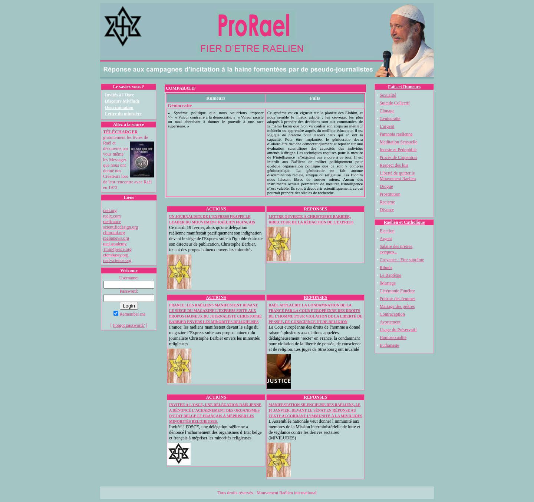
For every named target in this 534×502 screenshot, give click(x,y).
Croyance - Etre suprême (402, 259)
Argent (386, 238)
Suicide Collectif (395, 103)
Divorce (387, 209)
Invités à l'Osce (119, 94)
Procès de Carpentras (398, 157)
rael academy (115, 243)
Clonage (387, 110)
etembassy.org (115, 254)
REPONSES (315, 209)
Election (387, 230)
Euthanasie (389, 345)
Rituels (386, 267)
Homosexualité (393, 337)
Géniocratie (390, 118)
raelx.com (112, 216)
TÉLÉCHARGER (120, 131)
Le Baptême (390, 275)
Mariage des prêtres (397, 306)
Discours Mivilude (122, 101)
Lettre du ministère (123, 113)
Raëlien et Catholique (404, 222)
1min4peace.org (117, 249)
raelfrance (112, 221)
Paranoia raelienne (396, 134)
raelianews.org (116, 238)
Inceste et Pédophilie (398, 149)
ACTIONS (216, 209)
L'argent (387, 126)
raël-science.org (117, 260)
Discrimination (119, 107)
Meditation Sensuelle (399, 141)
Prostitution (390, 194)
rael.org (110, 210)
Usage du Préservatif (398, 329)
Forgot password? (129, 325)
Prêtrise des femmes (398, 298)
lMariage (388, 283)
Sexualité (388, 95)
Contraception (392, 314)
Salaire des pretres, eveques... (396, 249)
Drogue (386, 186)
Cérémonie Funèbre (397, 290)
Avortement (390, 322)
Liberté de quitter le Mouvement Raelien (398, 175)
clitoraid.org (114, 232)
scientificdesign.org (120, 227)
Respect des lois (394, 165)
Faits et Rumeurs (404, 86)
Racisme (387, 202)
